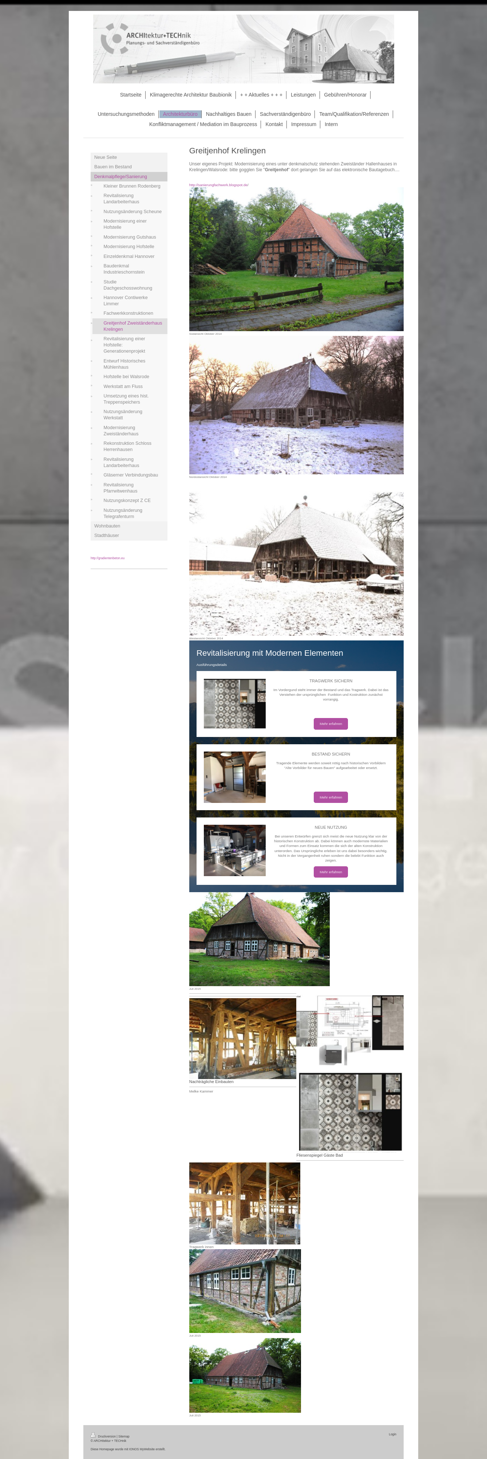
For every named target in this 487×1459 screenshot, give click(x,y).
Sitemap (124, 1436)
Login (393, 1434)
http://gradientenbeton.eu (107, 558)
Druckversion (104, 1436)
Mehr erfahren (331, 724)
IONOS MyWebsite (142, 1449)
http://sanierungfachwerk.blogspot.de (218, 185)
